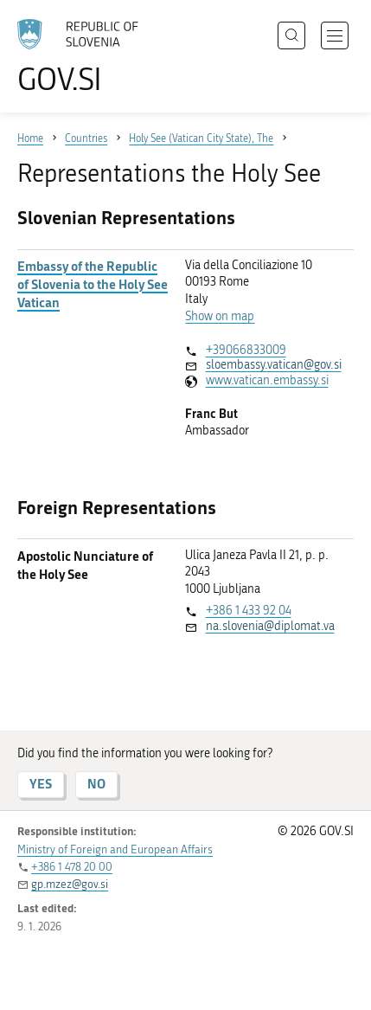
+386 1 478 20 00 (71, 866)
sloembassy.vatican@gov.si (274, 364)
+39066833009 (246, 350)
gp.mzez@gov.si (69, 884)
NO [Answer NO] (96, 784)
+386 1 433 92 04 (248, 610)
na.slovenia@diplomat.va (270, 626)
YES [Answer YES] (40, 784)
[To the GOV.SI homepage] (86, 56)
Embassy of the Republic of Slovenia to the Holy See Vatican (92, 284)
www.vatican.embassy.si (267, 380)
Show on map (219, 316)
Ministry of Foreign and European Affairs (115, 849)
